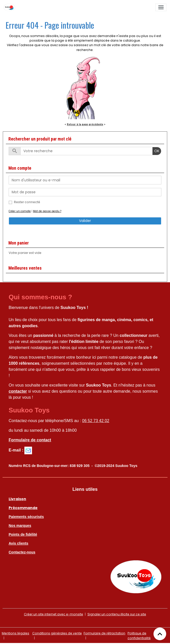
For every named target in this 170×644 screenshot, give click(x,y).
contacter (18, 391)
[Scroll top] (159, 634)
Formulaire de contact (30, 440)
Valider (85, 220)
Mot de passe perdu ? (47, 211)
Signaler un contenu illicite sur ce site (116, 614)
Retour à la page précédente (85, 124)
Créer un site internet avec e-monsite (53, 614)
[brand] (10, 7)
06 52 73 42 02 (95, 421)
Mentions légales (15, 633)
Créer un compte (20, 211)
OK (156, 150)
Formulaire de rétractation (104, 633)
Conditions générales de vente (57, 633)
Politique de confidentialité (139, 635)
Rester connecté (27, 202)
